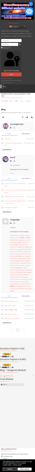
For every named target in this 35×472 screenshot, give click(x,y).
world (12, 157)
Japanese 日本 (17, 242)
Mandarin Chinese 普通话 (17, 238)
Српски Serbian (21, 258)
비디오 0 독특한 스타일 (10, 310)
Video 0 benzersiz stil (10, 314)
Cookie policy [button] (7, 465)
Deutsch (25, 244)
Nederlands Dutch (26, 254)
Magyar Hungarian (25, 261)
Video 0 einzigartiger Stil (11, 301)
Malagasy (17, 261)
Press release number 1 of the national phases (15, 191)
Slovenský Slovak (14, 279)
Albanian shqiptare (20, 265)
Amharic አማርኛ (14, 256)
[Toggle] (33, 376)
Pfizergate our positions (11, 207)
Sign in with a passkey (11, 61)
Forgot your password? (7, 82)
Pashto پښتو (24, 277)
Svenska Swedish (23, 263)
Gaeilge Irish (25, 274)
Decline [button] (9, 469)
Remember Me (7, 48)
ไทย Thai (21, 256)
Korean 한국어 (14, 244)
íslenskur (19, 274)
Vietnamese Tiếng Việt (16, 247)
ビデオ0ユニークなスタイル (12, 318)
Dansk (18, 270)
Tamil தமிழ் (25, 247)
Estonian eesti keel (15, 281)
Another (4, 458)
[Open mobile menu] (2, 87)
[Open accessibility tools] (31, 4)
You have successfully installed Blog (12, 144)
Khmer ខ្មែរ (18, 286)
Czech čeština (14, 263)
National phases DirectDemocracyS (14, 196)
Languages (15, 219)
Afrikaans (28, 265)
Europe (12, 173)
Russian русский (22, 240)
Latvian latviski (24, 281)
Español (27, 235)
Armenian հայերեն (15, 268)
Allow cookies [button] (24, 469)
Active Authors (26, 134)
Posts (9, 134)
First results (7, 139)
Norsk (25, 272)
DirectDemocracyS (7, 456)
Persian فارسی (17, 249)
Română (18, 254)
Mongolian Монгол (15, 277)
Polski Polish (19, 251)
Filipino (23, 270)
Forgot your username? (7, 78)
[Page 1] (17, 330)
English (13, 26)
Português (21, 235)
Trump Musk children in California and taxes (14, 185)
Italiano (16, 235)
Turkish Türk (25, 242)
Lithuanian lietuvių (15, 284)
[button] (23, 117)
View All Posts (7, 149)
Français (20, 244)
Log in (11, 74)
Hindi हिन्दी (27, 238)
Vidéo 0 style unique (10, 305)
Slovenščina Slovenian (26, 279)
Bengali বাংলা (13, 240)
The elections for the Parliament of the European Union (15, 202)
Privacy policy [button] (17, 465)
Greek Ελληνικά (18, 272)
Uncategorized (16, 124)
